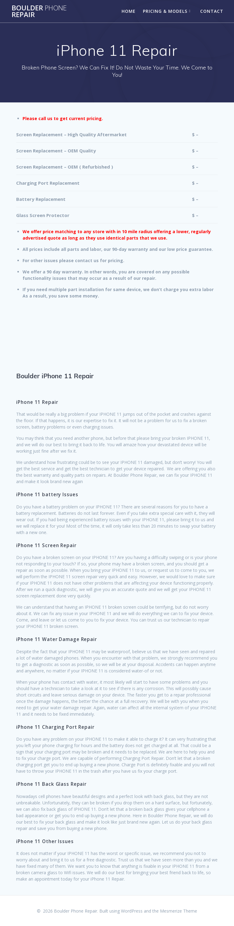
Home (129, 11)
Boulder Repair (39, 11)
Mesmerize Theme (178, 911)
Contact (211, 11)
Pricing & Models (165, 11)
